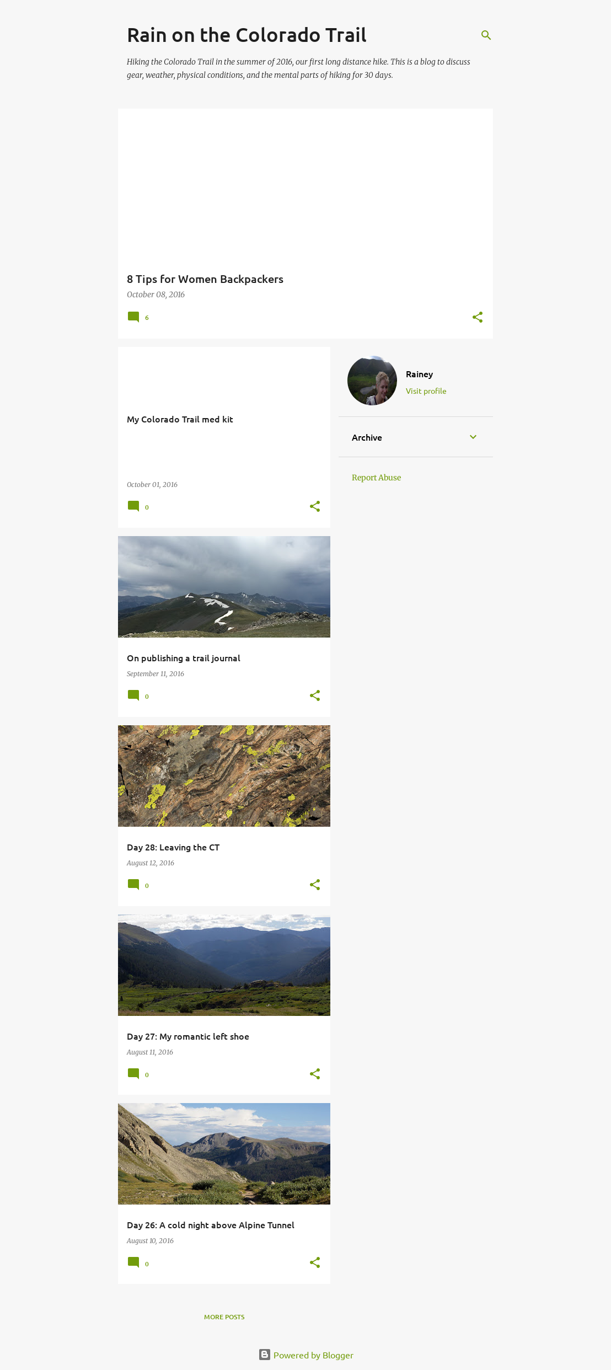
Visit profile (426, 390)
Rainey (419, 373)
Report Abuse (376, 478)
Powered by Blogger (305, 1354)
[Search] (486, 35)
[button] (477, 318)
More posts (224, 1316)
